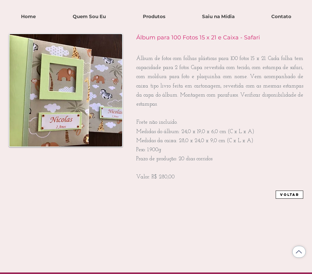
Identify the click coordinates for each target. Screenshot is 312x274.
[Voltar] (289, 195)
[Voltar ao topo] (299, 252)
